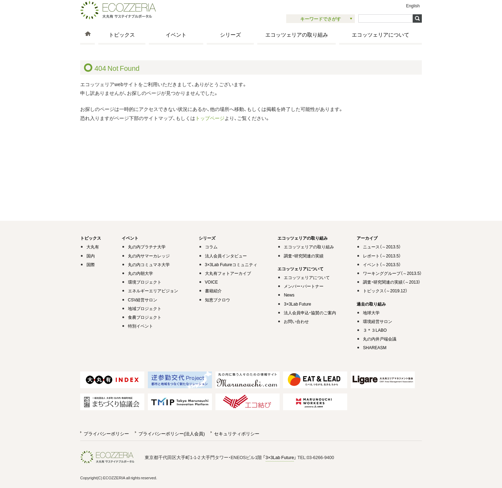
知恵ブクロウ (217, 299)
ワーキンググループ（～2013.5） (392, 273)
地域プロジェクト (144, 308)
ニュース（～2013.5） (382, 246)
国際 (90, 264)
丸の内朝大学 (140, 273)
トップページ (210, 117)
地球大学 (371, 312)
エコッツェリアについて (380, 34)
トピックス (122, 34)
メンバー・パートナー (304, 286)
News (289, 295)
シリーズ (230, 34)
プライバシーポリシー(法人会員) (171, 433)
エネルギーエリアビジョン (153, 290)
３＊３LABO (375, 330)
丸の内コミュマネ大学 (149, 264)
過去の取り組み (371, 304)
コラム (211, 246)
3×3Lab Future (297, 304)
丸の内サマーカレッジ (149, 256)
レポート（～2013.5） (382, 256)
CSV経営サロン (143, 299)
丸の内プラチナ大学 (147, 246)
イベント (176, 34)
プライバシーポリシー (106, 433)
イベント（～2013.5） (382, 264)
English (413, 5)
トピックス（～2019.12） (385, 290)
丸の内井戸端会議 (379, 339)
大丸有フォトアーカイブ (228, 273)
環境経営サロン (377, 321)
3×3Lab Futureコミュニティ (231, 264)
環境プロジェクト (144, 282)
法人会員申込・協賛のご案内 (310, 312)
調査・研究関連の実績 (304, 256)
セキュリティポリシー (236, 433)
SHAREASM (374, 347)
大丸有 (92, 246)
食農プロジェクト (144, 317)
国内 (90, 256)
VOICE (211, 282)
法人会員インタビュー (226, 256)
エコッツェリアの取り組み (296, 34)
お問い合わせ (296, 321)
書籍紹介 (213, 290)
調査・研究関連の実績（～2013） (391, 282)
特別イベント (140, 326)
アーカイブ (367, 238)
